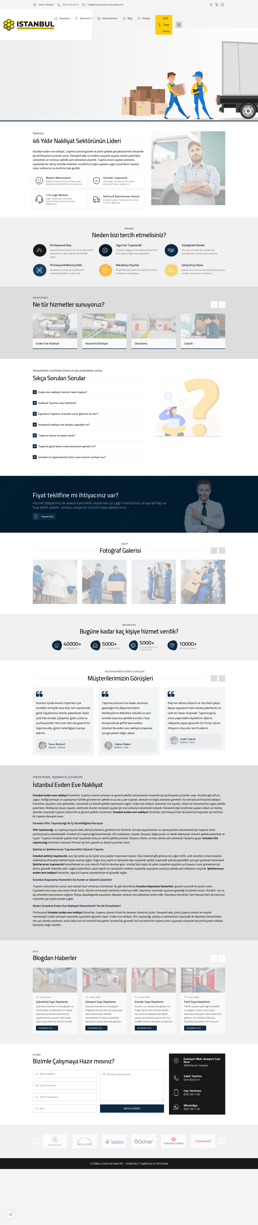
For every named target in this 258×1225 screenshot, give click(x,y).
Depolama (141, 343)
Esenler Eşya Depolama (149, 1001)
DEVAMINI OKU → (47, 1028)
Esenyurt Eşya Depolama (100, 1001)
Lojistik (188, 343)
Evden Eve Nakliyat (47, 343)
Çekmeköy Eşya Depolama (52, 1001)
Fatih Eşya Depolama (197, 1001)
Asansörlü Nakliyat (96, 343)
